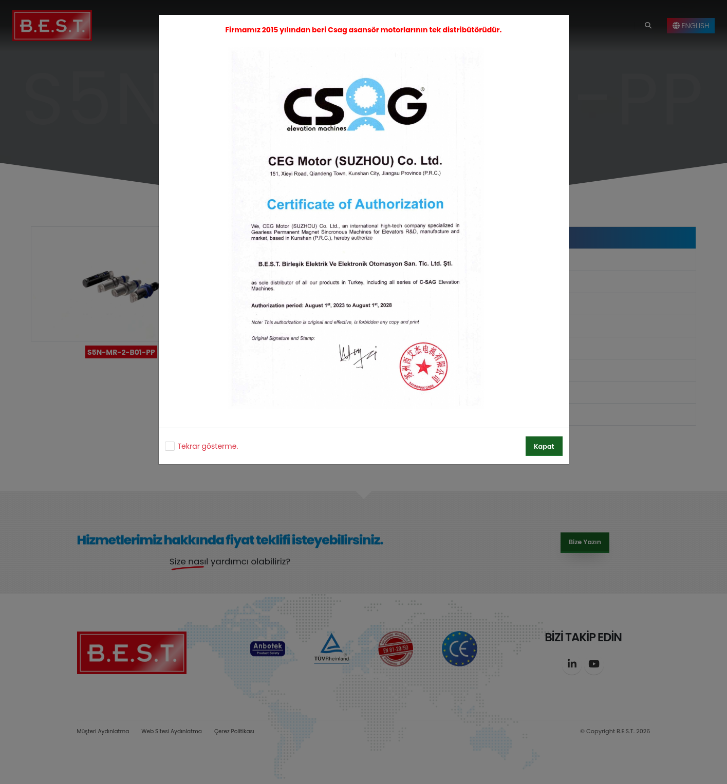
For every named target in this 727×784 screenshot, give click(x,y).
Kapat (544, 446)
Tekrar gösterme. (208, 446)
